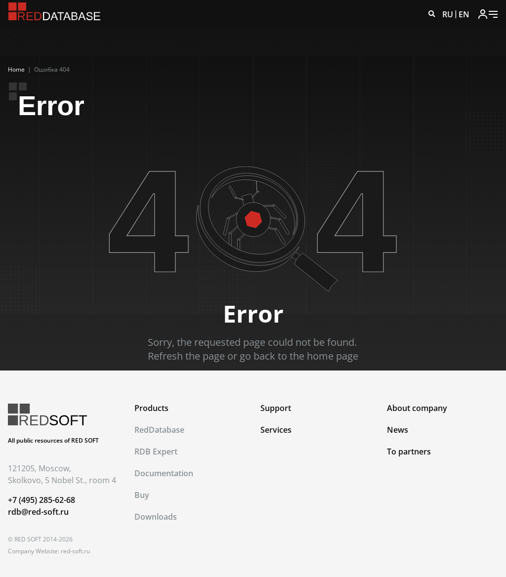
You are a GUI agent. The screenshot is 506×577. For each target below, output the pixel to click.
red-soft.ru (75, 551)
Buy (141, 495)
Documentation (163, 473)
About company (417, 408)
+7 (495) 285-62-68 (41, 500)
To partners (409, 451)
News (397, 429)
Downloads (155, 516)
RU (447, 14)
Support (275, 408)
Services (276, 429)
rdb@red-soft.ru (38, 511)
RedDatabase (159, 429)
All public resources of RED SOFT (53, 440)
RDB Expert (155, 451)
